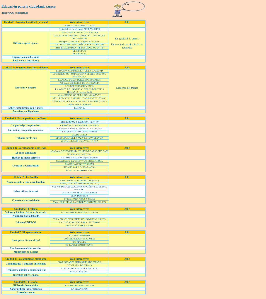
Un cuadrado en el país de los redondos (127, 46)
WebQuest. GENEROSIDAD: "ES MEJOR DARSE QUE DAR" (79, 151)
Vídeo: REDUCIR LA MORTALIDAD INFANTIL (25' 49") (79, 98)
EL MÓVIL (79, 108)
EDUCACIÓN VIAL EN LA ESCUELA (79, 268)
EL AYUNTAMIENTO (79, 235)
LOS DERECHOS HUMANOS (79, 86)
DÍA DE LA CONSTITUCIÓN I (79, 164)
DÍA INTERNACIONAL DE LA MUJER (79, 32)
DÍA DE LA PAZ (79, 134)
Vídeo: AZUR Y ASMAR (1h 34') (79, 25)
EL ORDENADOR (79, 195)
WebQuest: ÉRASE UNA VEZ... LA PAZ (79, 141)
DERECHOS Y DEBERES (79, 104)
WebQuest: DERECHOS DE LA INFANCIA (79, 83)
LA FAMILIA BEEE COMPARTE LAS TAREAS (79, 128)
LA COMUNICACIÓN (71, 157)
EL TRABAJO (79, 51)
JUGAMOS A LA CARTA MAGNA (79, 167)
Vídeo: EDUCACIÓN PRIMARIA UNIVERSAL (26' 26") (79, 219)
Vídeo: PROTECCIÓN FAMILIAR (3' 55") (79, 180)
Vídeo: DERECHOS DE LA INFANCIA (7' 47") (79, 95)
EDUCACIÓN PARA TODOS (79, 225)
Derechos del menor (127, 87)
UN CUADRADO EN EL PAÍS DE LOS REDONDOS (79, 44)
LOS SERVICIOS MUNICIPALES (79, 238)
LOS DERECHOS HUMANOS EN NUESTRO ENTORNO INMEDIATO (79, 75)
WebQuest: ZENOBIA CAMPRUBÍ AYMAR (79, 41)
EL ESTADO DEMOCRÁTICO (79, 285)
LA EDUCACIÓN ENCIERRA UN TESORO (79, 222)
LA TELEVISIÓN (79, 289)
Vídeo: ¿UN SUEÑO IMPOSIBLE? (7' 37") (79, 183)
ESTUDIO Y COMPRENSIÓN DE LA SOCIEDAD (79, 70)
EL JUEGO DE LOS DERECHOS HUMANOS (79, 80)
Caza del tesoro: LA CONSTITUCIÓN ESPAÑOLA (79, 161)
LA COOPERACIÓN (71, 131)
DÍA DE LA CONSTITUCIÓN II (79, 170)
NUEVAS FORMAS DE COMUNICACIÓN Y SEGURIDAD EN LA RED (79, 188)
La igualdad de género (127, 38)
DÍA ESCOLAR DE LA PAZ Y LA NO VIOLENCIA (79, 138)
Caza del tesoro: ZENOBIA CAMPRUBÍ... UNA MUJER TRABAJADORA (79, 37)
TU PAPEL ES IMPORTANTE (79, 245)
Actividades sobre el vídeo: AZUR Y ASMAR (79, 29)
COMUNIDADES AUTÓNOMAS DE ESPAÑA (79, 262)
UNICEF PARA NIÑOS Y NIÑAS (79, 199)
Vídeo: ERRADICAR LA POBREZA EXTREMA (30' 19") (79, 202)
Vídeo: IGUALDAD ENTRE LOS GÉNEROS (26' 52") (79, 47)
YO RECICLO (79, 242)
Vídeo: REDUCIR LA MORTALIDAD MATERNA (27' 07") (79, 101)
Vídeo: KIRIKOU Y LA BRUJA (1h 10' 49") (79, 122)
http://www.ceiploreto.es (14, 12)
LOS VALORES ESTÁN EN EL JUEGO (79, 212)
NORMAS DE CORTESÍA (79, 154)
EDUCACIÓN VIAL (79, 271)
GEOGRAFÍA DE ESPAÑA (79, 265)
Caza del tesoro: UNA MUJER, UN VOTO (79, 125)
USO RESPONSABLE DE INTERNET (79, 192)
